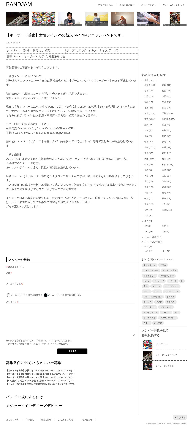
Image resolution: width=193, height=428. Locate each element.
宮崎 (146, 210)
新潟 (146, 125)
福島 (146, 102)
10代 (164, 226)
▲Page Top (179, 417)
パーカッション (167, 275)
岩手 (146, 91)
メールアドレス (13, 284)
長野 (164, 136)
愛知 (146, 147)
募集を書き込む (127, 4)
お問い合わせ (86, 419)
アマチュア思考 (169, 270)
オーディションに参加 (118, 25)
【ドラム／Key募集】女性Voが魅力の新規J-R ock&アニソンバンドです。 (41, 384)
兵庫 (164, 159)
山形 (164, 96)
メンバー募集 (150, 237)
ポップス (158, 322)
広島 (164, 176)
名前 (8, 273)
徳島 (164, 181)
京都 (164, 153)
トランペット (166, 307)
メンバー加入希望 (152, 242)
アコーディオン (172, 286)
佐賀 (146, 198)
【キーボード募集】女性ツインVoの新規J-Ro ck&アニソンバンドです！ (40, 370)
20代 (146, 226)
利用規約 (10, 340)
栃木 (146, 108)
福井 (164, 130)
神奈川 (165, 119)
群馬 (164, 108)
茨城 (164, 102)
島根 (164, 170)
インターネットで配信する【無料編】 (96, 24)
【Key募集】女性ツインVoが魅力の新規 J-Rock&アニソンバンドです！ (40, 380)
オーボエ (166, 312)
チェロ (147, 291)
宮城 (164, 91)
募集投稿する (151, 335)
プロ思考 (171, 302)
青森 (164, 85)
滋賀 (146, 153)
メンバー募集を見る (155, 330)
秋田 (146, 96)
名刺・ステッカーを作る (40, 25)
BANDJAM (19, 4)
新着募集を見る (105, 4)
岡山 (146, 176)
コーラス (148, 302)
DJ (182, 281)
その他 (147, 251)
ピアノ (157, 291)
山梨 (146, 136)
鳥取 (146, 170)
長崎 (164, 198)
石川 (146, 130)
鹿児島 (165, 210)
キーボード (159, 281)
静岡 (164, 142)
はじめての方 (12, 419)
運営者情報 (46, 419)
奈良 (146, 164)
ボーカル (170, 296)
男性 (164, 251)
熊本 (146, 204)
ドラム (163, 265)
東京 (146, 119)
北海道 (147, 85)
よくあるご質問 (65, 419)
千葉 (164, 113)
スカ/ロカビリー (151, 270)
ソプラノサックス (168, 317)
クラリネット (149, 307)
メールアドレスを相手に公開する (27, 295)
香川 (146, 187)
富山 (164, 125)
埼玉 (146, 113)
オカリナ (173, 281)
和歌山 (165, 164)
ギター (147, 322)
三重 (164, 147)
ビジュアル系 (149, 317)
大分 (164, 204)
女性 (146, 286)
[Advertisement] (72, 233)
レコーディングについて (14, 25)
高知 (146, 193)
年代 (146, 221)
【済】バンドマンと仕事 (67, 25)
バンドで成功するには (173, 4)
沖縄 (146, 215)
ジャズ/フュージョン (153, 296)
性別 (146, 246)
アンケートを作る (143, 25)
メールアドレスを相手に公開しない (65, 295)
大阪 (146, 159)
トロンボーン (149, 265)
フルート (156, 286)
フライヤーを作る (169, 25)
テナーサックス (172, 291)
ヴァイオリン (149, 275)
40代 (164, 231)
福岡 (164, 193)
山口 (146, 181)
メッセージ (11, 302)
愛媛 (164, 187)
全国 (146, 80)
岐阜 (146, 142)
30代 (146, 231)
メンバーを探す (148, 4)
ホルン (147, 281)
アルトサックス (150, 312)
